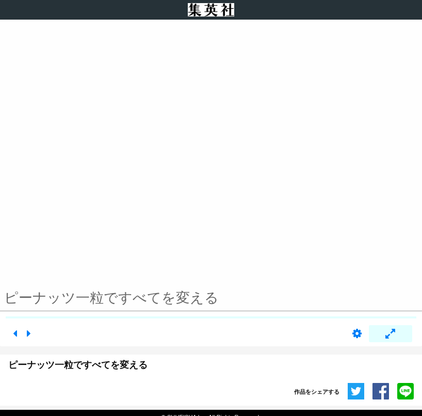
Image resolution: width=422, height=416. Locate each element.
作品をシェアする (316, 392)
